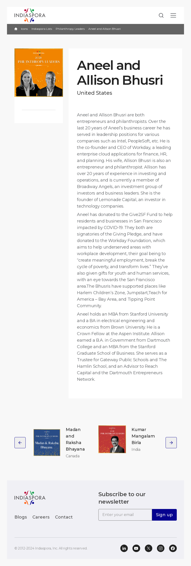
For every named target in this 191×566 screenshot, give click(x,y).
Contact (64, 517)
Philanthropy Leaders (70, 28)
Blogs (20, 517)
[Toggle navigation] (173, 15)
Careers (40, 517)
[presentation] (20, 442)
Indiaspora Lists (41, 28)
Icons (24, 28)
